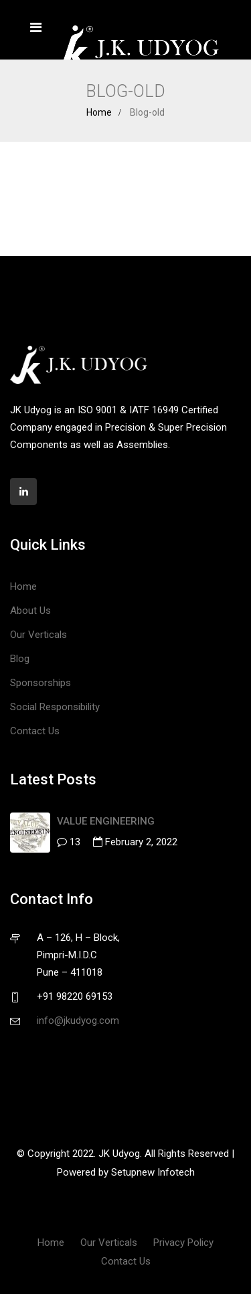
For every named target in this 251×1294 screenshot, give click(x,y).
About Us (30, 611)
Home (99, 112)
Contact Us (35, 731)
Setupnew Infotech (153, 1172)
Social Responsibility (55, 707)
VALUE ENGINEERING (106, 821)
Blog (19, 659)
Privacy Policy (183, 1242)
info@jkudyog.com (78, 1020)
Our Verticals (38, 635)
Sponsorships (40, 683)
